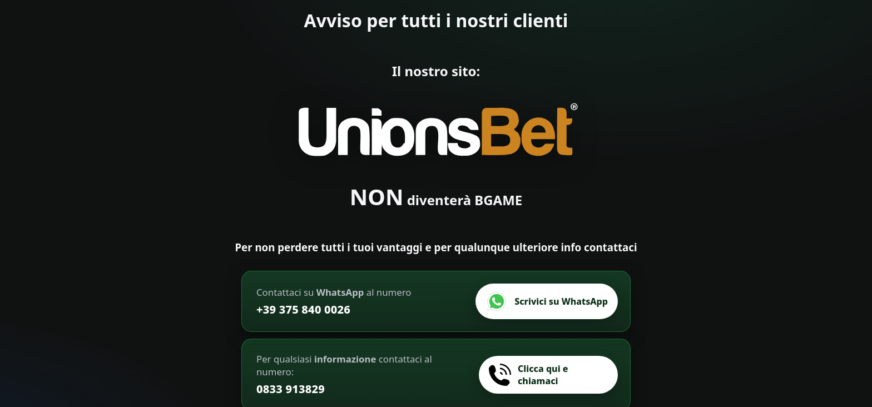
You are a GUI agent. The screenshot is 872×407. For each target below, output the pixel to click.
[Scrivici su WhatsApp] (546, 301)
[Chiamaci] (548, 375)
